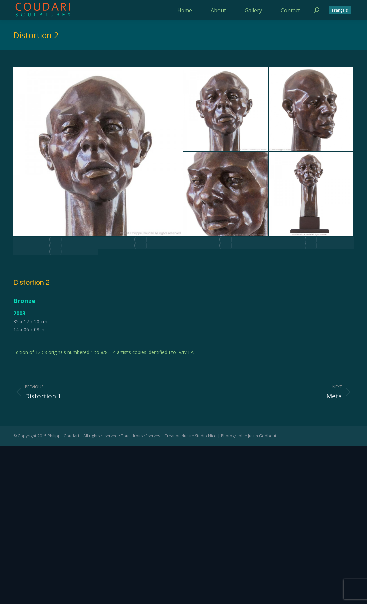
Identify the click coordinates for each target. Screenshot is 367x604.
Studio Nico (206, 436)
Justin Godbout (262, 436)
